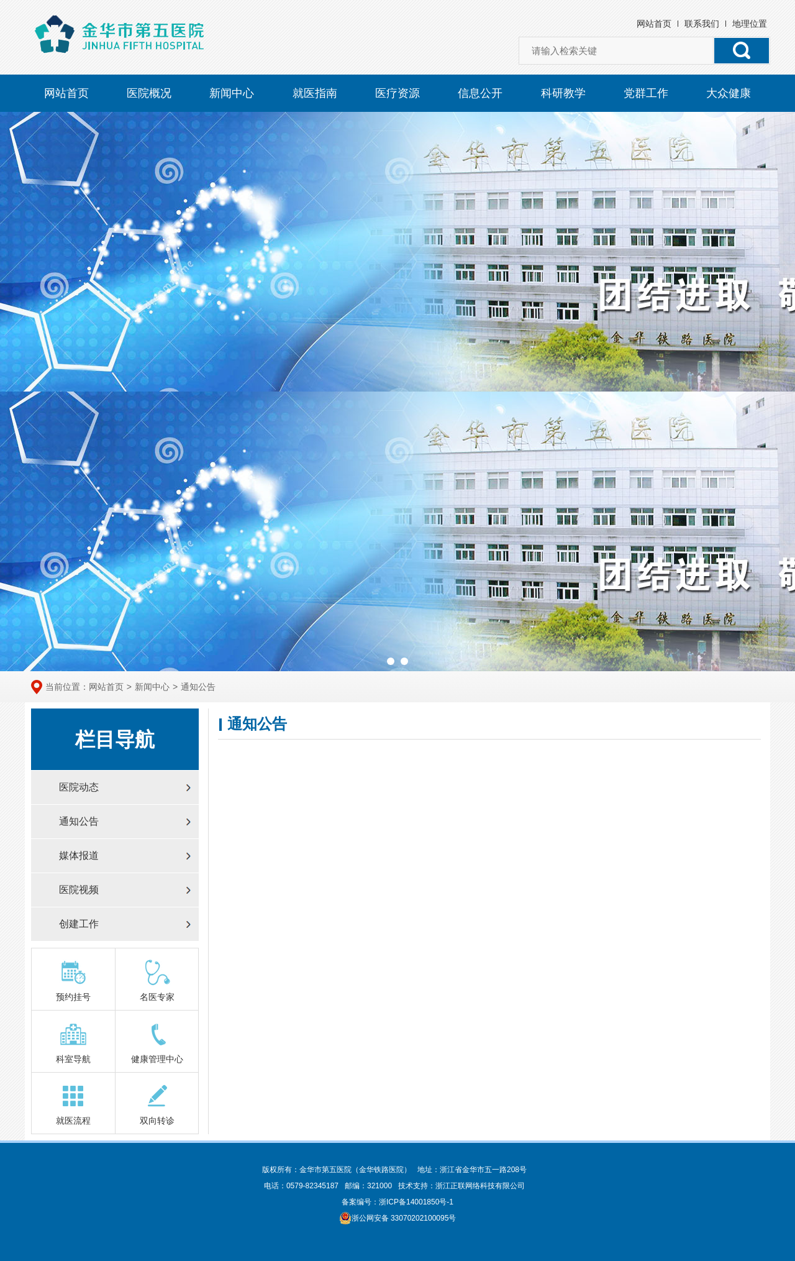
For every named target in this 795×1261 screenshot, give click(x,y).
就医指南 (315, 93)
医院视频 (79, 889)
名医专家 (157, 980)
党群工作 (646, 93)
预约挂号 (73, 980)
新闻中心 (231, 93)
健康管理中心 (157, 1042)
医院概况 (149, 93)
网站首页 (654, 24)
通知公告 (198, 687)
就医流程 (73, 1103)
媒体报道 (79, 855)
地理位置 (749, 24)
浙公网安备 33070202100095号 (398, 1218)
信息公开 (480, 93)
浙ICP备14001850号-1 (416, 1202)
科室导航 (73, 1042)
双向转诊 (157, 1103)
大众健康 (728, 93)
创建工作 (79, 924)
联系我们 (701, 24)
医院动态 (79, 787)
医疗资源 (397, 93)
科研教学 (563, 93)
